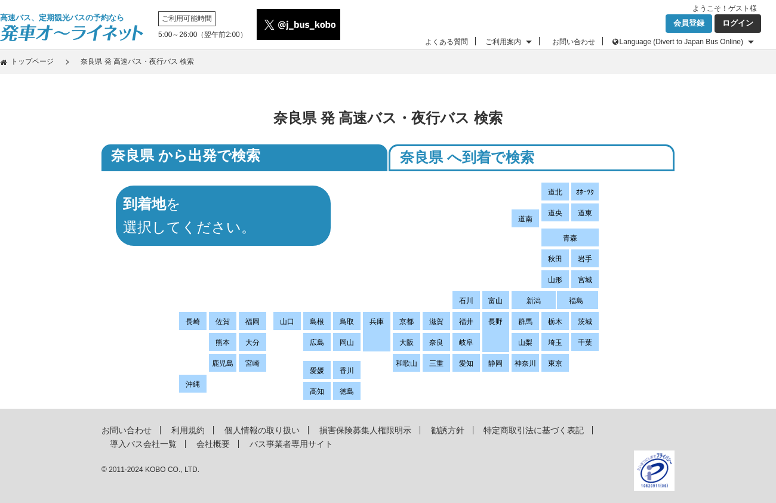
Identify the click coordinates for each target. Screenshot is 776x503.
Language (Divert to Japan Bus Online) (681, 42)
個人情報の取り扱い (262, 430)
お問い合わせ (573, 42)
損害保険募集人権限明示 (365, 430)
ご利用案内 (503, 42)
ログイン (737, 22)
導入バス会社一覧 (143, 444)
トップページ (32, 61)
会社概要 (213, 444)
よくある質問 (446, 42)
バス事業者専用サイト (291, 444)
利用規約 (188, 430)
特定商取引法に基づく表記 (534, 430)
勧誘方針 (447, 430)
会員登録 (688, 22)
